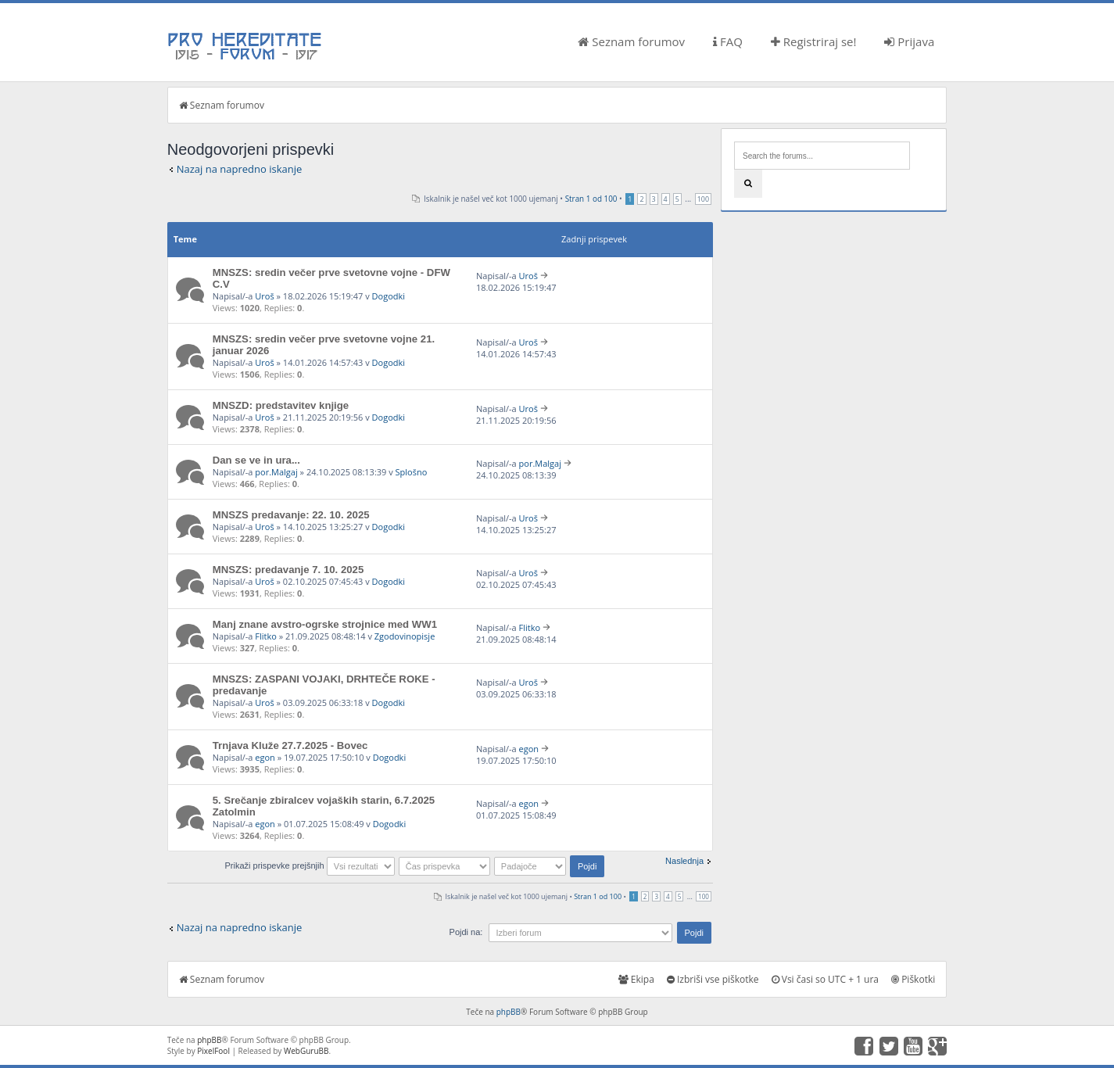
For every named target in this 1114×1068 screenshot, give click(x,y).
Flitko (266, 636)
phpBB (508, 1011)
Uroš (264, 296)
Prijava (909, 41)
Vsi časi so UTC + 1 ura (825, 979)
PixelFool (213, 1050)
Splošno (412, 472)
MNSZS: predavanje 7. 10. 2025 (288, 569)
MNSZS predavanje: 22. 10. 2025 (291, 515)
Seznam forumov (631, 41)
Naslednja (684, 861)
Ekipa (636, 979)
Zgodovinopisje (404, 636)
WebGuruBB (306, 1050)
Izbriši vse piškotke (713, 979)
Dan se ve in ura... (256, 460)
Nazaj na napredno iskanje (240, 169)
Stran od (591, 198)
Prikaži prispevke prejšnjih (309, 865)
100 (703, 199)
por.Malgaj (276, 472)
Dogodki (388, 296)
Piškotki (913, 979)
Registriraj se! (814, 41)
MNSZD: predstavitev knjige (281, 405)
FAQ (728, 41)
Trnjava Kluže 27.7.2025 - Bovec (290, 745)
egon (265, 757)
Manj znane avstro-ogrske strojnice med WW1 (325, 624)
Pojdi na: (466, 932)
